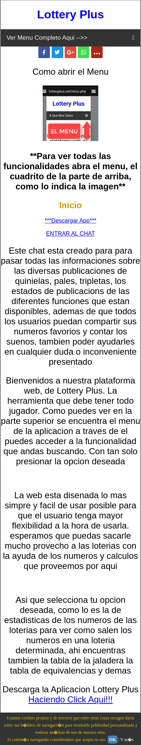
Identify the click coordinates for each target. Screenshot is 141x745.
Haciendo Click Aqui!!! (70, 699)
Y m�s (127, 739)
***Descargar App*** (70, 221)
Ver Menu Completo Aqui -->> (47, 37)
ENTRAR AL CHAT (70, 234)
